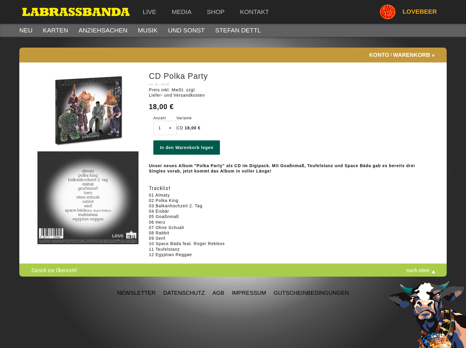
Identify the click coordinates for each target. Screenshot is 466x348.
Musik (148, 30)
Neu (25, 30)
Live (149, 11)
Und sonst (186, 30)
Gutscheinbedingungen (311, 293)
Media (182, 11)
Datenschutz (184, 293)
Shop (216, 11)
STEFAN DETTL (238, 30)
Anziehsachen (102, 30)
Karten (55, 30)
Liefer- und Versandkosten (177, 95)
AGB (218, 293)
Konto (379, 55)
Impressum (249, 293)
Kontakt (254, 11)
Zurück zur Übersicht (54, 270)
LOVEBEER (408, 11)
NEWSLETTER (136, 293)
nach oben (418, 270)
